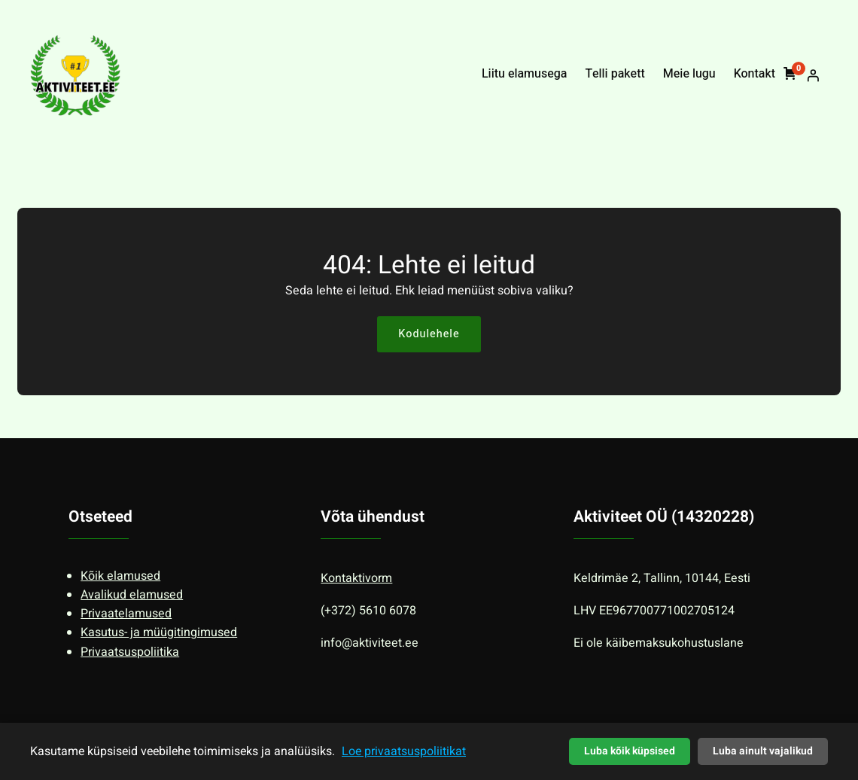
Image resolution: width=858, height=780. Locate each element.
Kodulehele (428, 334)
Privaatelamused (126, 614)
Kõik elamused (120, 576)
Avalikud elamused (132, 595)
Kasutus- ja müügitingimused (159, 632)
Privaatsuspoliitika (130, 652)
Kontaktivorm (356, 578)
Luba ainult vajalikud (763, 751)
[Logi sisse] (813, 75)
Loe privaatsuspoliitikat (404, 751)
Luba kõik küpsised (629, 751)
